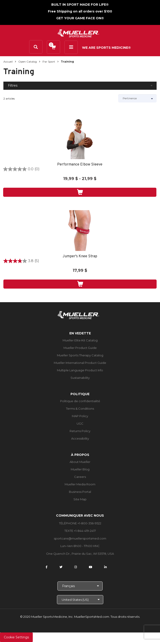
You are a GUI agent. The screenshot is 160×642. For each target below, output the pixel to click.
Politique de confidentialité (80, 401)
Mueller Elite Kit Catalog (80, 340)
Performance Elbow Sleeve (79, 165)
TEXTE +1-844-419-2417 (80, 531)
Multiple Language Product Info (80, 370)
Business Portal (80, 492)
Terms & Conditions (80, 408)
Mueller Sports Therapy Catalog (80, 355)
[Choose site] (80, 599)
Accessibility (80, 438)
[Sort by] (137, 98)
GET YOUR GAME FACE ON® (80, 18)
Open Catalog (27, 61)
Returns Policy (80, 431)
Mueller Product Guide (80, 348)
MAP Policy (80, 416)
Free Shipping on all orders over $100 (80, 11)
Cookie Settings (16, 637)
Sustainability (80, 377)
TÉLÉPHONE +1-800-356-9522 (80, 523)
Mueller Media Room (80, 484)
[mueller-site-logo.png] (78, 32)
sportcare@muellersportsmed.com (80, 538)
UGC (80, 423)
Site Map (80, 499)
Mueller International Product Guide (80, 363)
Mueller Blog (80, 469)
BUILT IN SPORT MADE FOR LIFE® (80, 4)
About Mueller (80, 462)
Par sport (48, 61)
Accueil (8, 61)
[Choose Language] (80, 586)
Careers (80, 477)
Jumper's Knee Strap (80, 256)
